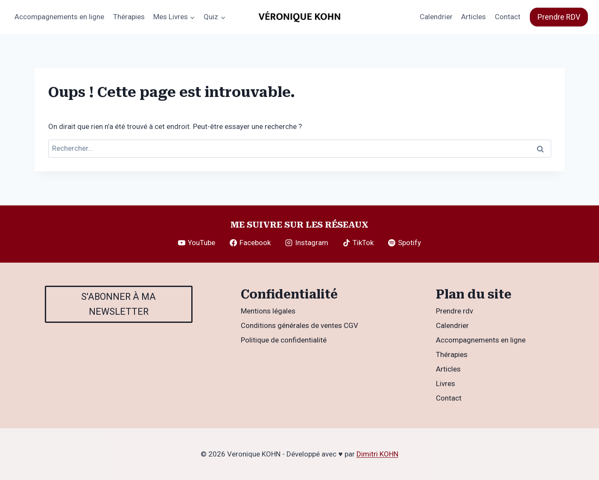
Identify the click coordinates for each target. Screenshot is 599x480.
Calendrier (436, 16)
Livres (445, 383)
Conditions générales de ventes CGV (299, 325)
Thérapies (129, 16)
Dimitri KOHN (377, 454)
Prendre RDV (559, 16)
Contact (507, 16)
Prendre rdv (454, 311)
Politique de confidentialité (284, 340)
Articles (473, 16)
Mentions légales (268, 311)
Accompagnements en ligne (59, 16)
